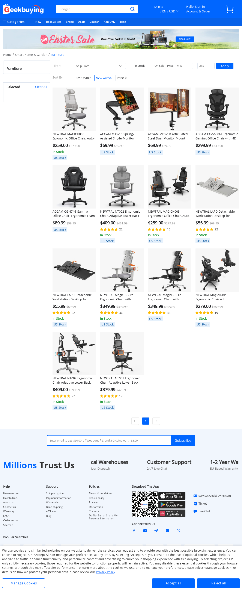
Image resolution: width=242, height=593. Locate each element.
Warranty (8, 511)
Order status (10, 520)
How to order (11, 493)
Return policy (96, 497)
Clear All (41, 87)
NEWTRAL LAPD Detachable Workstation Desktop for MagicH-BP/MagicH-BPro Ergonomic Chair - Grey (215, 213)
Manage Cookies (24, 583)
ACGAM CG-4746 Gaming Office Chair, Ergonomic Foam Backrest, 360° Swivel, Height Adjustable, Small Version (74, 213)
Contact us (9, 506)
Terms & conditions (100, 493)
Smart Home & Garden (31, 55)
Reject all (218, 583)
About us (8, 502)
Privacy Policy (105, 572)
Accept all (173, 583)
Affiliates (51, 511)
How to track (10, 497)
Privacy (93, 502)
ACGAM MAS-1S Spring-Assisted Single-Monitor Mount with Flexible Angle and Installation (118, 136)
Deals (81, 22)
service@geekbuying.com (212, 496)
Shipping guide (55, 493)
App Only (109, 22)
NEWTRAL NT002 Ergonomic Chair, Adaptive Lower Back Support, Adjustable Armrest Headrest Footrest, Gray (120, 213)
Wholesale (52, 502)
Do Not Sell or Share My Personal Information (103, 517)
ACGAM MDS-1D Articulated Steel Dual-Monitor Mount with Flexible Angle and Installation (168, 136)
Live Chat (201, 511)
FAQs (6, 515)
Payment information (58, 497)
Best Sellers (54, 22)
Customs (94, 511)
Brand (70, 22)
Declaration (96, 506)
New (38, 22)
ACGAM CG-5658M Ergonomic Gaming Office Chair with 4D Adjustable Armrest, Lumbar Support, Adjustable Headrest (216, 136)
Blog (123, 22)
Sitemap (8, 525)
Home (7, 55)
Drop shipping (54, 506)
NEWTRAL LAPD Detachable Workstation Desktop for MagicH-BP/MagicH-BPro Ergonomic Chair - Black (72, 297)
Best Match (83, 78)
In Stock (137, 66)
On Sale (157, 66)
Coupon (94, 22)
